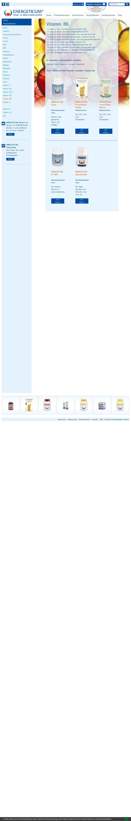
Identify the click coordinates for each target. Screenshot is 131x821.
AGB (101, 419)
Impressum (62, 419)
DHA (4, 44)
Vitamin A (7, 85)
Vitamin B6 (7, 99)
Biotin (5, 28)
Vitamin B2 (7, 95)
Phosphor (6, 75)
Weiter (10, 134)
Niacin (5, 72)
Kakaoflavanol (8, 55)
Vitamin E (6, 109)
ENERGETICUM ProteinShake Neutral (105, 105)
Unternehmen (78, 15)
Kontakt (95, 419)
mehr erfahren (57, 131)
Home (48, 15)
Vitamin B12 (8, 92)
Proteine (6, 78)
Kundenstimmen (108, 15)
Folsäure (6, 51)
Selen (5, 82)
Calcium (6, 31)
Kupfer (5, 58)
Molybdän (6, 68)
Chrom (5, 41)
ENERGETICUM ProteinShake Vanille (81, 105)
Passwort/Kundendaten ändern (117, 419)
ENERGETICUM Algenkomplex (81, 173)
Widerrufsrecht (84, 419)
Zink (4, 116)
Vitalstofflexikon (92, 15)
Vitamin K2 (7, 112)
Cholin (5, 38)
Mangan (6, 65)
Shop (120, 15)
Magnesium (7, 61)
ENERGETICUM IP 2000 (57, 173)
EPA (4, 48)
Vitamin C (7, 102)
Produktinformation (62, 15)
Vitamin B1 (7, 88)
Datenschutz (72, 419)
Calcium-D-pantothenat (12, 34)
